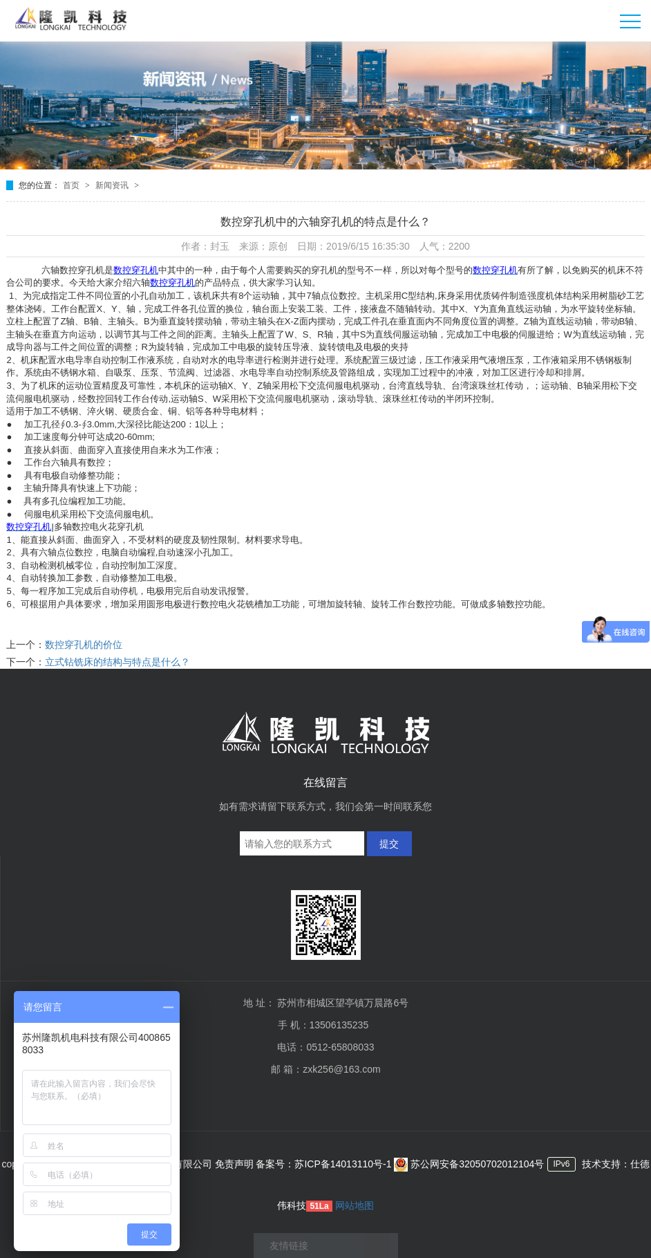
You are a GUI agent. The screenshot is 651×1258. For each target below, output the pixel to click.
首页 (72, 185)
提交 (389, 843)
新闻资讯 (113, 185)
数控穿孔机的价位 (83, 644)
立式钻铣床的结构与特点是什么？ (117, 661)
